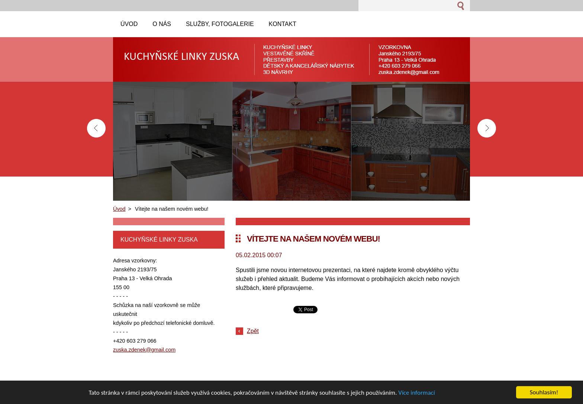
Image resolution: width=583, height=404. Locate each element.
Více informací (416, 393)
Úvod (119, 209)
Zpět (253, 331)
